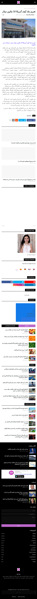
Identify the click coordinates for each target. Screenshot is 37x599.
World (18, 543)
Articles (18, 554)
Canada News (18, 557)
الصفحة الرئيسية (32, 8)
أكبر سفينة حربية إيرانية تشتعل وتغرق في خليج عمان (16, 455)
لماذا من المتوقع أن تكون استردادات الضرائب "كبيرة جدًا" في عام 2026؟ (19, 179)
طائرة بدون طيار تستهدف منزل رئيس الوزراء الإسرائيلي (15, 382)
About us (14, 596)
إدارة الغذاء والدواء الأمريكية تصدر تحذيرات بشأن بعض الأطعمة (15, 357)
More (17, 269)
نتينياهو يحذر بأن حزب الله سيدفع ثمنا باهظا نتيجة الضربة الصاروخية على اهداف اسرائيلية (15, 396)
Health (27, 325)
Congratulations (10, 325)
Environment (18, 545)
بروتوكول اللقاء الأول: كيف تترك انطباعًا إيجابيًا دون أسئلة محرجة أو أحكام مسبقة (15, 499)
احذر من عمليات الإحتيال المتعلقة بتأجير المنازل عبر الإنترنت (16, 422)
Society (18, 538)
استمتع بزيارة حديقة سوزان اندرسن (20, 415)
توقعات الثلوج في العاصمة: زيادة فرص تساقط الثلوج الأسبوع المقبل (16, 429)
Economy (26, 8)
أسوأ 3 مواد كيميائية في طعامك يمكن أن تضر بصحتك (16, 336)
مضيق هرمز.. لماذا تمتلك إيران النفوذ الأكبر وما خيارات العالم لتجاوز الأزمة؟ (16, 493)
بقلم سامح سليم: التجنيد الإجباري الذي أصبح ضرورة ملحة (15, 485)
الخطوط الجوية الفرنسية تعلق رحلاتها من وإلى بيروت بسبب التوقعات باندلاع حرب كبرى (16, 390)
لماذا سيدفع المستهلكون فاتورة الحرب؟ (26, 161)
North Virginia (18, 552)
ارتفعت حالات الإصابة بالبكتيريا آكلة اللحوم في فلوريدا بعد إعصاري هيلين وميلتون (15, 344)
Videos (18, 561)
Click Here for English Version (28, 263)
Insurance (18, 559)
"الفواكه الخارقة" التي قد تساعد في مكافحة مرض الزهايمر (16, 330)
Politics (18, 536)
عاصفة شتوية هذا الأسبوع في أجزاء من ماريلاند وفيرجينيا (15, 408)
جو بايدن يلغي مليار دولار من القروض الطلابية (18, 449)
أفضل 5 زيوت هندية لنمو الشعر (21, 350)
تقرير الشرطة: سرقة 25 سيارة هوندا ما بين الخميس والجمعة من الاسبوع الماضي (16, 435)
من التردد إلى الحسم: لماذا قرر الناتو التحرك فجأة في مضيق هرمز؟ (16, 369)
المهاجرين (18, 548)
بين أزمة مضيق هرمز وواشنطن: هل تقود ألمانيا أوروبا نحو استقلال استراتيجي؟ (15, 376)
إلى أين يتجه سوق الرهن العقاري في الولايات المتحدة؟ (23, 143)
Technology (18, 550)
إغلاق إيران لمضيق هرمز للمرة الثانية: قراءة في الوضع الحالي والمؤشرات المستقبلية (16, 463)
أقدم (3, 225)
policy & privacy (21, 596)
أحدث (33, 225)
